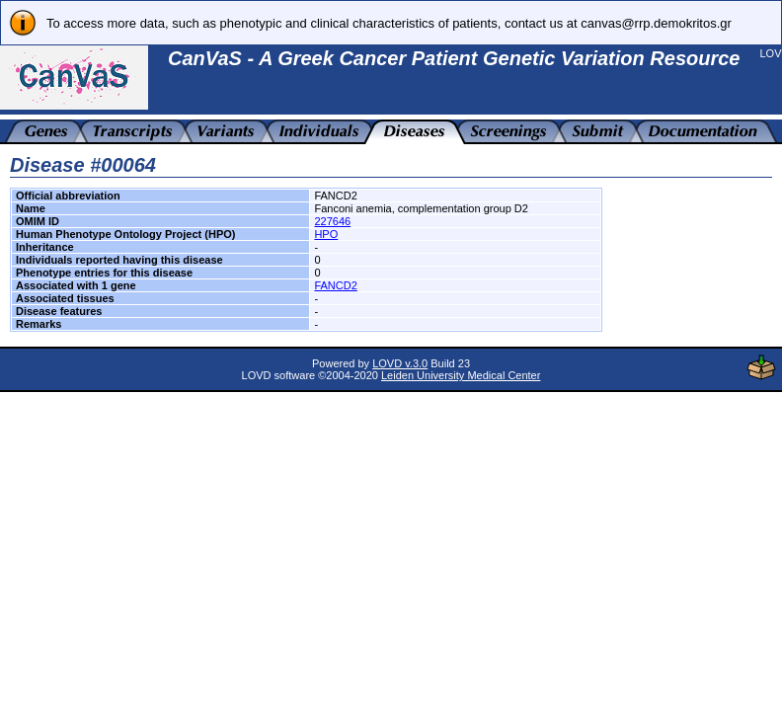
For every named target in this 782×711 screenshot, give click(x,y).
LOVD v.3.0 (400, 363)
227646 (332, 221)
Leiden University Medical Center (460, 375)
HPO (326, 234)
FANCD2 (335, 285)
